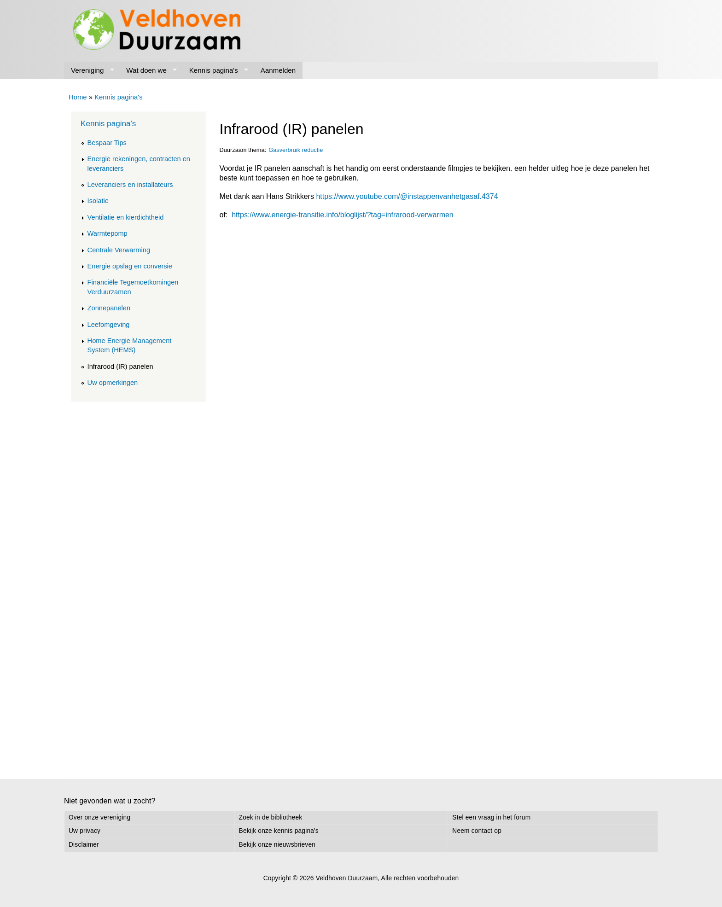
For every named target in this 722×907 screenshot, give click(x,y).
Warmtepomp (107, 233)
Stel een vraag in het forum (491, 817)
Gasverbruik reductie (295, 149)
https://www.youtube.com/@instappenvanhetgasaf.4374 (407, 196)
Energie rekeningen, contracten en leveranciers (138, 163)
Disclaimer (84, 844)
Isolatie (98, 200)
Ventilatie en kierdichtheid (125, 217)
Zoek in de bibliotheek (271, 817)
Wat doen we (148, 70)
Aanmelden (278, 70)
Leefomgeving (108, 324)
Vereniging (89, 70)
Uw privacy (84, 830)
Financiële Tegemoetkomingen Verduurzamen (133, 287)
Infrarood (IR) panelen (120, 366)
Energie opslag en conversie (129, 266)
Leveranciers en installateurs (130, 184)
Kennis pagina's (215, 70)
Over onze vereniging (99, 817)
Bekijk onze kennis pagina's (279, 830)
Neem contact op (476, 830)
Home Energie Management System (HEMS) (129, 345)
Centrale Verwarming (118, 250)
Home (78, 97)
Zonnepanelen (108, 308)
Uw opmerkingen (112, 382)
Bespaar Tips (107, 142)
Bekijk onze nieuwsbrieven (277, 844)
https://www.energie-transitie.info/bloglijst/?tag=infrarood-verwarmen (343, 215)
